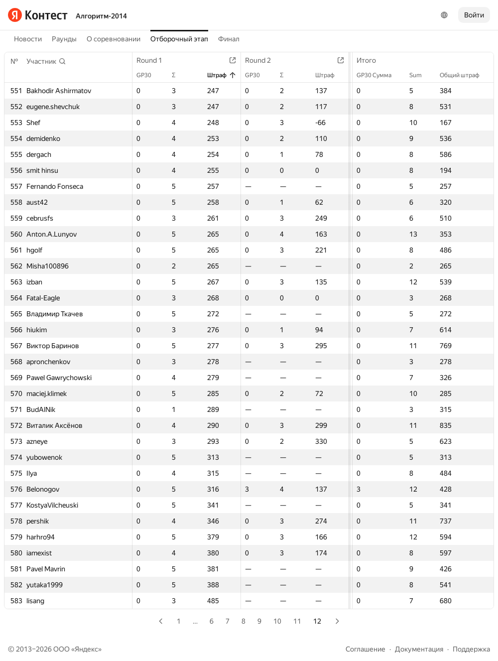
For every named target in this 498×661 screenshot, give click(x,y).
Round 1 (154, 60)
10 (277, 621)
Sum (420, 75)
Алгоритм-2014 (101, 16)
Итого (371, 60)
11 (297, 621)
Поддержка (471, 649)
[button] (46, 61)
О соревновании (113, 39)
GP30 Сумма (379, 75)
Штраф (222, 75)
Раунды (64, 39)
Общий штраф (465, 75)
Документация (419, 649)
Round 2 (263, 60)
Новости (28, 39)
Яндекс (86, 649)
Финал (229, 39)
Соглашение (365, 649)
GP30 (148, 75)
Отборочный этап (179, 39)
